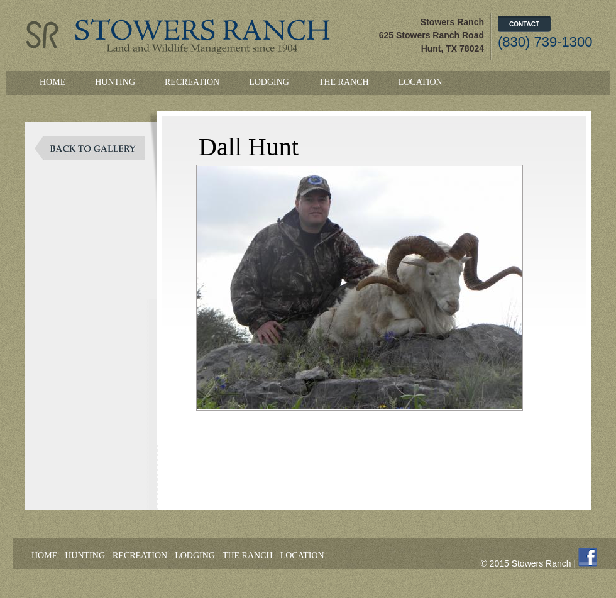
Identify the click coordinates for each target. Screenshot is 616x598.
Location (421, 82)
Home (52, 82)
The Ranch (344, 82)
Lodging (269, 82)
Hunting (115, 82)
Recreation (192, 82)
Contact (524, 24)
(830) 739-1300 (545, 42)
